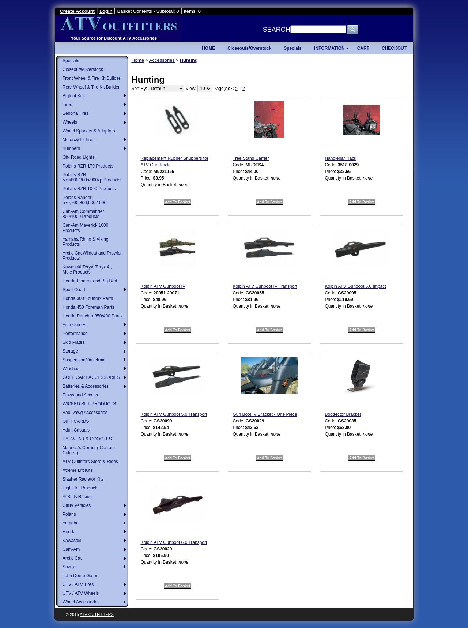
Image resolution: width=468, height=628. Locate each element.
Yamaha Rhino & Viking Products (86, 242)
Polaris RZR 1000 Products (89, 188)
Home (137, 60)
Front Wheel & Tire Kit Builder (91, 78)
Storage (70, 351)
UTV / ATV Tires (78, 584)
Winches (71, 368)
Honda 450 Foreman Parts (88, 307)
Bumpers (71, 148)
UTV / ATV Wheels (81, 593)
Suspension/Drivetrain (84, 359)
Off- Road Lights (78, 157)
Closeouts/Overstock (83, 69)
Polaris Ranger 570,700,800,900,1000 (84, 200)
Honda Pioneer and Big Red (90, 280)
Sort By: (139, 88)
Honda (69, 531)
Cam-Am (71, 549)
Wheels (70, 122)
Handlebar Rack (340, 158)
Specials (71, 60)
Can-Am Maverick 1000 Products (85, 228)
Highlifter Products (80, 487)
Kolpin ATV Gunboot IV (162, 286)
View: (191, 88)
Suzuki (69, 566)
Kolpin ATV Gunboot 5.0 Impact (355, 286)
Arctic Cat (72, 558)
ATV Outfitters (97, 614)
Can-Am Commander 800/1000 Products (83, 214)
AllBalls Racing (77, 496)
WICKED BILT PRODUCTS (89, 403)
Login (105, 11)
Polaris (69, 514)
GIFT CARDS (76, 421)
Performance (75, 333)
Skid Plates (73, 342)
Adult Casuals (76, 430)
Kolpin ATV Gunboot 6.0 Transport (173, 542)
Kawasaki (72, 540)
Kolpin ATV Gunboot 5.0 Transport (173, 414)
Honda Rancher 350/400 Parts (92, 316)
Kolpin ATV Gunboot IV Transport (265, 286)
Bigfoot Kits (74, 95)
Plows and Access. (81, 395)
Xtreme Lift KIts (78, 470)
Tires (67, 104)
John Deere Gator (80, 575)
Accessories (74, 324)
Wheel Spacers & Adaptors (89, 131)
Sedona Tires (75, 113)
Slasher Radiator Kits (83, 479)
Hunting (189, 60)
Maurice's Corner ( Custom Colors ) (89, 450)
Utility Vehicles (77, 505)
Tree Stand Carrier (251, 158)
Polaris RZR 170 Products (88, 166)
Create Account (77, 11)
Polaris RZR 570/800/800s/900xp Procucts (92, 177)
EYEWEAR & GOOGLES (87, 438)
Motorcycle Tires (78, 139)
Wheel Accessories (81, 602)
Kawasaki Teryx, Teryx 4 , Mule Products (87, 269)
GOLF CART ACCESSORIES (91, 377)
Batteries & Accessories (86, 386)
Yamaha (71, 523)
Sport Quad (74, 289)
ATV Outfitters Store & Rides (90, 461)
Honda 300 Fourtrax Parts (88, 298)
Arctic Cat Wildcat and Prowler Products (92, 256)
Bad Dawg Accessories (85, 412)
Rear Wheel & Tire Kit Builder (91, 87)
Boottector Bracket (343, 414)
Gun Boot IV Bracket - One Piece (265, 414)
